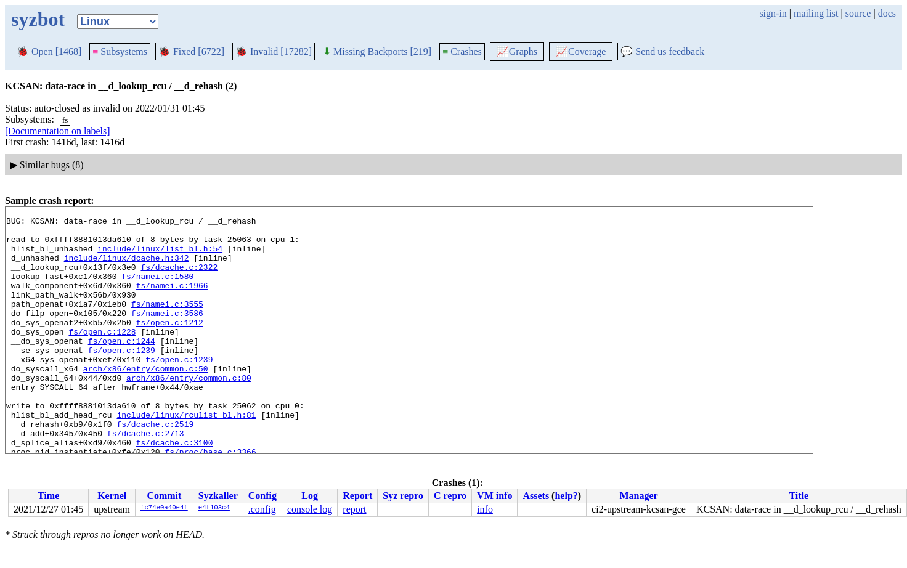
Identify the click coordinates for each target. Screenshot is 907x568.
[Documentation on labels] (57, 131)
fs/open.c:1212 (169, 346)
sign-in (772, 13)
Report (357, 495)
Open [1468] (49, 51)
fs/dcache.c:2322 (179, 279)
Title (798, 495)
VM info (494, 495)
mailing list (816, 13)
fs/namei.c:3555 (167, 324)
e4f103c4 (214, 508)
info (485, 509)
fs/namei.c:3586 (167, 335)
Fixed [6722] (191, 51)
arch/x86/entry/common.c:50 (145, 401)
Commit (164, 495)
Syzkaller (218, 495)
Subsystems (119, 51)
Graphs (517, 51)
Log (309, 495)
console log (309, 509)
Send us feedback (662, 51)
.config (262, 509)
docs (887, 13)
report (354, 509)
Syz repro (403, 495)
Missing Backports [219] (377, 51)
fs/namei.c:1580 (157, 290)
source (858, 13)
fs (65, 119)
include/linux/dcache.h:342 (126, 268)
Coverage (581, 51)
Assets (536, 495)
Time (48, 495)
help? (566, 495)
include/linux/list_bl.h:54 (159, 257)
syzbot (38, 19)
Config (262, 495)
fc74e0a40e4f (164, 508)
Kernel (111, 495)
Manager (638, 495)
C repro (450, 495)
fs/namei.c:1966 (172, 301)
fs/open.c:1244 (121, 368)
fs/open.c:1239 (121, 379)
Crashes (462, 51)
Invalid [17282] (273, 51)
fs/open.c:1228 (102, 357)
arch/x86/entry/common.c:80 (188, 412)
